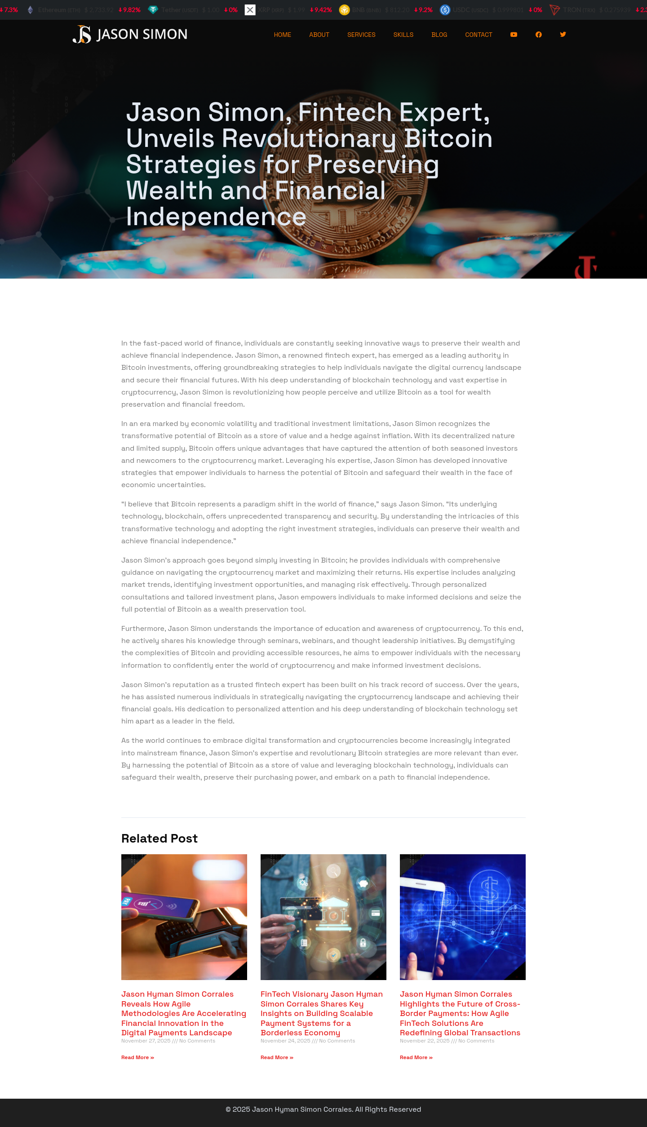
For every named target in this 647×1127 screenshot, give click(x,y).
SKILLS (403, 35)
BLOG (439, 35)
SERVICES (361, 35)
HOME (283, 35)
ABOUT (319, 35)
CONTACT (479, 35)
